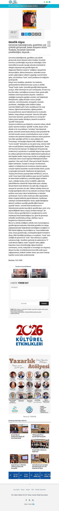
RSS (32, 490)
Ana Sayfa (16, 490)
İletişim (28, 490)
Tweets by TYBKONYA (29, 416)
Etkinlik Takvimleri (40, 490)
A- (49, 45)
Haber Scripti (28, 504)
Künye (22, 490)
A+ (49, 42)
